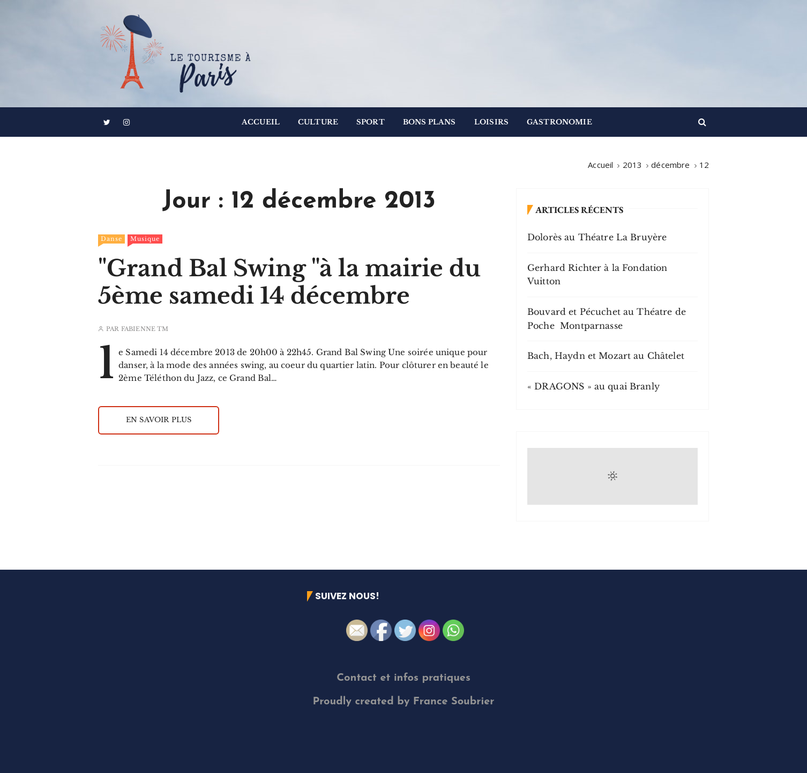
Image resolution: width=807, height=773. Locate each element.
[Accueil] (600, 164)
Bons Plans (429, 122)
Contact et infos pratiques (403, 678)
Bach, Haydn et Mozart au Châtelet (605, 355)
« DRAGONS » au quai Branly (593, 386)
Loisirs (491, 122)
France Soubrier (454, 701)
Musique (145, 238)
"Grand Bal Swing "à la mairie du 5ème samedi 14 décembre (289, 282)
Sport (370, 122)
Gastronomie (559, 122)
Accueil (261, 122)
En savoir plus (158, 419)
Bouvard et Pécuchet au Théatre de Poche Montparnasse (606, 318)
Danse (111, 238)
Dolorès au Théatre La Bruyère (597, 237)
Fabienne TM (145, 329)
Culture (318, 122)
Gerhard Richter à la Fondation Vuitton (597, 274)
